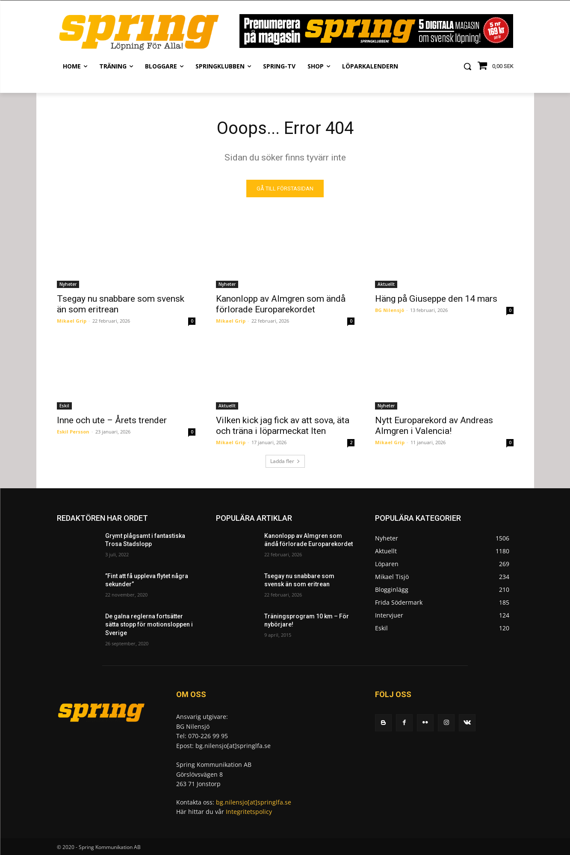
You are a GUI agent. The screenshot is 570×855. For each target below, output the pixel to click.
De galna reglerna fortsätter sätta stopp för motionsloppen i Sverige (149, 624)
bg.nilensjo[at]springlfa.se (253, 802)
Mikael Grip (71, 321)
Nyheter (68, 284)
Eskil (64, 406)
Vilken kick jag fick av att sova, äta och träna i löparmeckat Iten (282, 425)
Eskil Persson (73, 431)
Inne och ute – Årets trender (112, 420)
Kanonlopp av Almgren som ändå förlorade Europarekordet (281, 304)
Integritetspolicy (249, 812)
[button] (467, 66)
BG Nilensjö (389, 310)
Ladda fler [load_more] (285, 461)
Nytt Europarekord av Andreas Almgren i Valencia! (434, 425)
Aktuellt (386, 284)
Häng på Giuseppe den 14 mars (436, 299)
